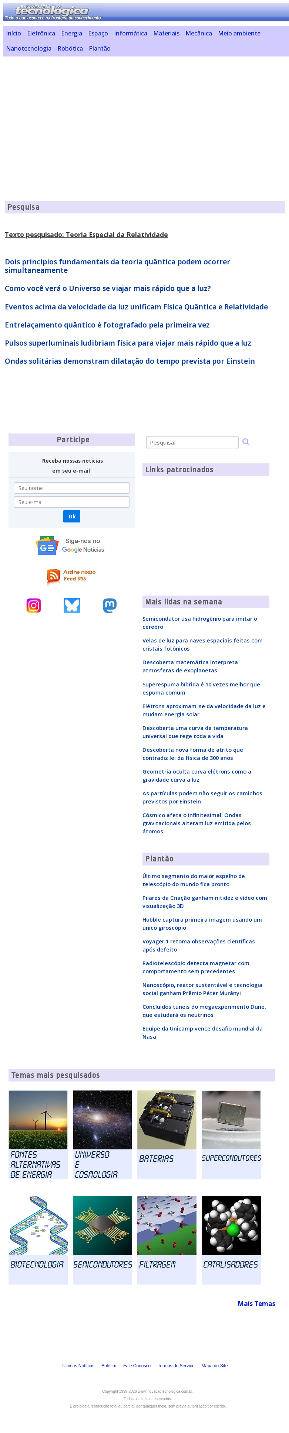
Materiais (166, 33)
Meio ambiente (239, 33)
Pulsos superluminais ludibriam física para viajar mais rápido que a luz (128, 343)
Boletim (108, 1365)
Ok (71, 516)
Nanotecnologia (28, 48)
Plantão (100, 48)
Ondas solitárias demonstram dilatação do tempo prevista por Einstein (130, 361)
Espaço (98, 33)
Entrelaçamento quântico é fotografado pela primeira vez (107, 325)
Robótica (70, 48)
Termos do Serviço (176, 1365)
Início (13, 33)
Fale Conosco (137, 1365)
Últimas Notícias (78, 1365)
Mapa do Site (215, 1365)
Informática (130, 33)
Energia (71, 33)
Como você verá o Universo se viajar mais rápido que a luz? (108, 288)
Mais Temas (256, 1303)
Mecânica (198, 33)
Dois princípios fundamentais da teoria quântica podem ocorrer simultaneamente (117, 266)
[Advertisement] (146, 113)
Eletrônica (41, 33)
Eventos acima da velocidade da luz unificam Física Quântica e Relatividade (136, 307)
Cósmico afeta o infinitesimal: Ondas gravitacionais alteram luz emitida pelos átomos (196, 823)
